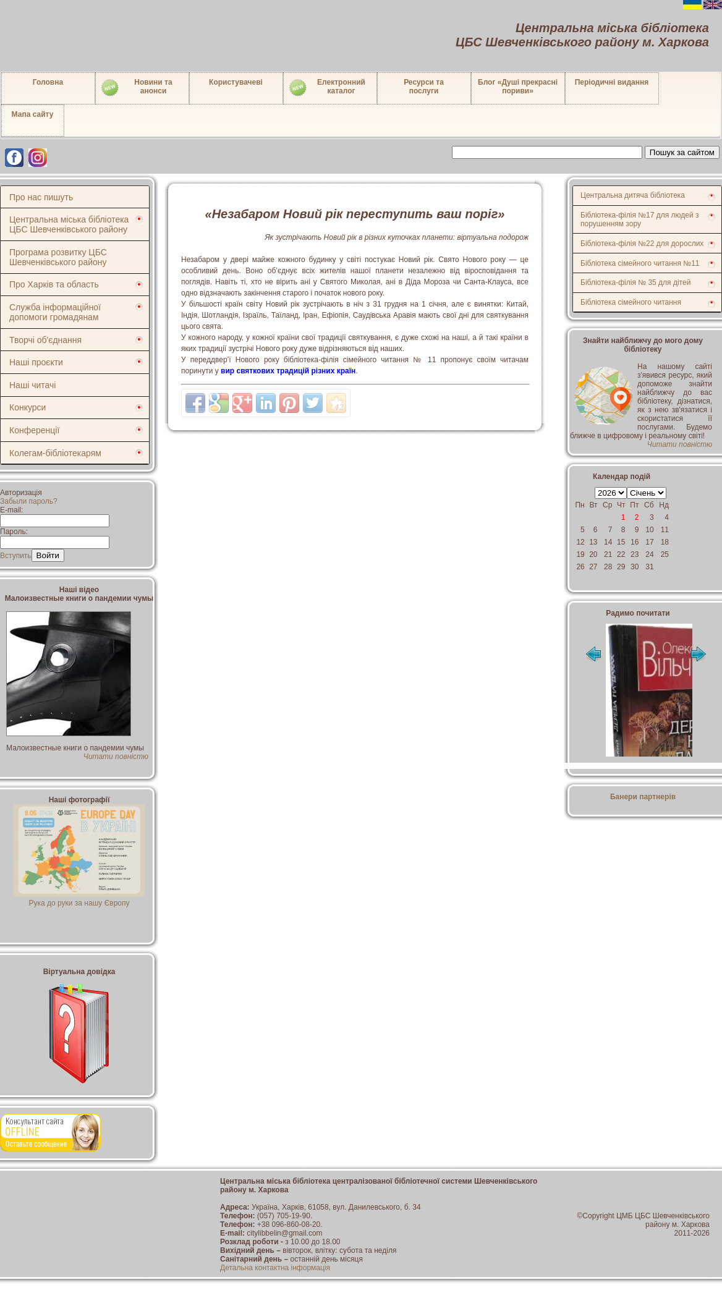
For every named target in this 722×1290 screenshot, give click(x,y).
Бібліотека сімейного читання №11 (640, 263)
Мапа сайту (33, 114)
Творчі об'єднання (45, 340)
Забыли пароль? (28, 501)
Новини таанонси (136, 88)
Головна (48, 82)
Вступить (16, 555)
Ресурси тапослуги (424, 86)
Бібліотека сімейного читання (630, 302)
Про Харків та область (54, 284)
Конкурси (27, 407)
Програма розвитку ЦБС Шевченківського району (58, 257)
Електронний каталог (326, 88)
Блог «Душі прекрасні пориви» (518, 86)
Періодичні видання (612, 82)
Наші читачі (32, 385)
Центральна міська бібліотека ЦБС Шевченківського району (69, 224)
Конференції (34, 430)
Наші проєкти (36, 362)
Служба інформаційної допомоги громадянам (55, 312)
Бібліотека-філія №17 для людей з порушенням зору (639, 219)
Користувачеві (236, 82)
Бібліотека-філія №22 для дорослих (641, 243)
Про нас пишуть (41, 197)
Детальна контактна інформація (275, 1267)
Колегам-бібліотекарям (55, 453)
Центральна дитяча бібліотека (632, 195)
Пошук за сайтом (682, 152)
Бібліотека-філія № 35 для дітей (635, 282)
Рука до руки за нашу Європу (79, 898)
